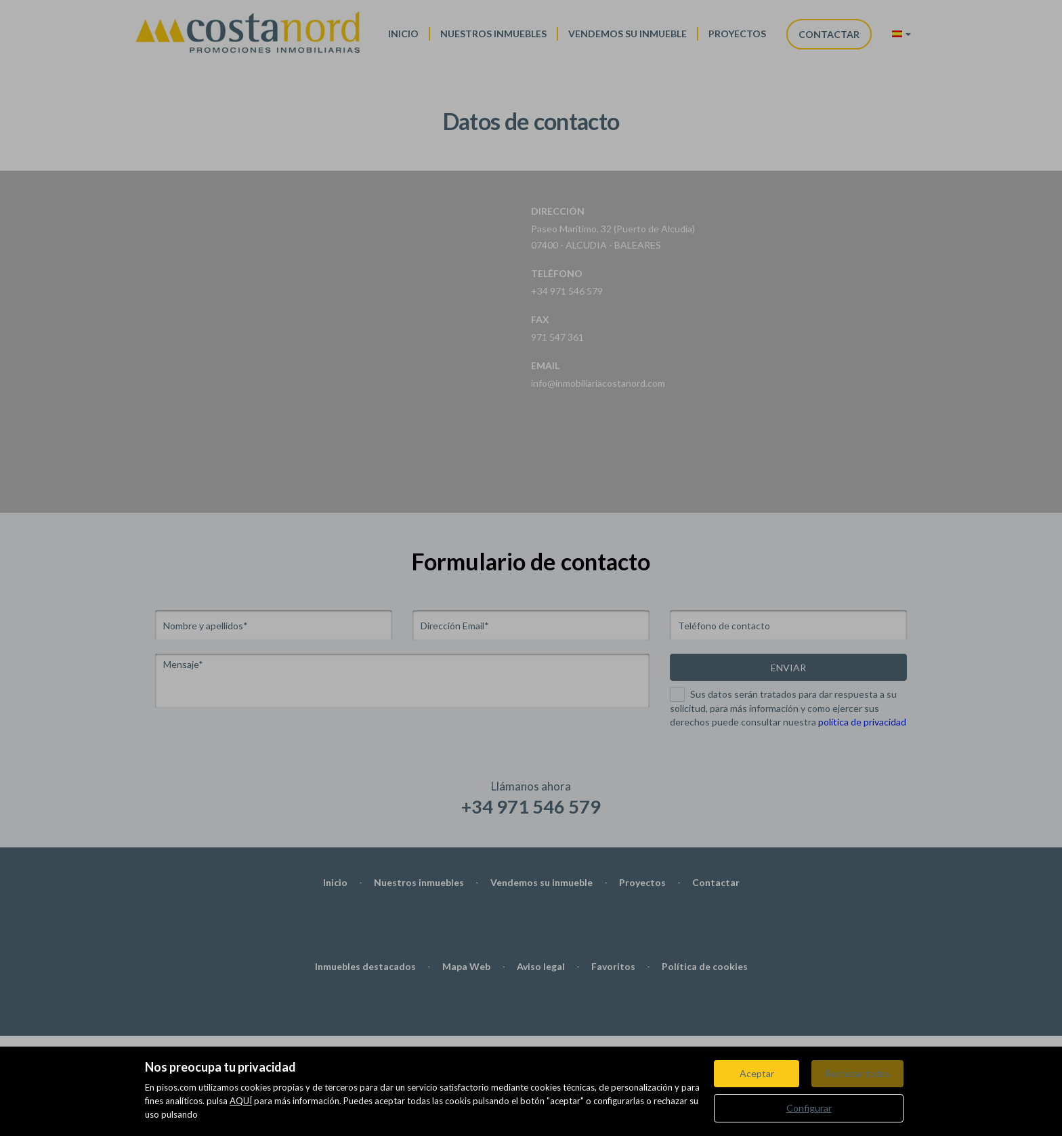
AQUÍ (241, 1100)
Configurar (809, 1108)
